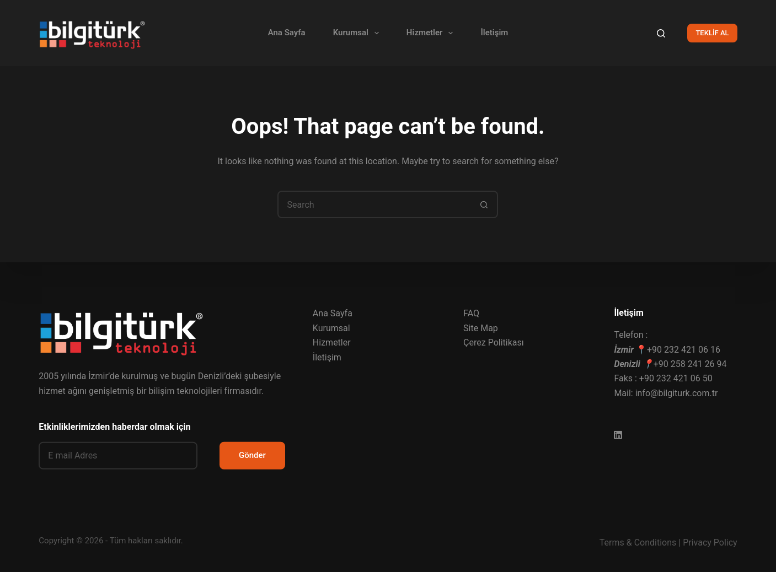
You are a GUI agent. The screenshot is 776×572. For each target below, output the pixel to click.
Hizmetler (432, 33)
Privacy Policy (710, 542)
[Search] (661, 33)
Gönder (252, 455)
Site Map (480, 328)
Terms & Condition (636, 542)
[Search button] (484, 204)
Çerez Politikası (493, 342)
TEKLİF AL (712, 33)
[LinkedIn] (618, 435)
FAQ (471, 313)
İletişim (494, 32)
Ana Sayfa (287, 32)
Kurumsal (358, 33)
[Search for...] (373, 204)
